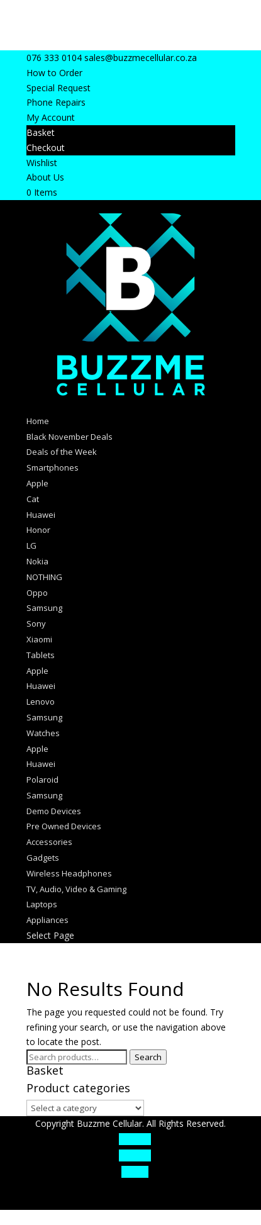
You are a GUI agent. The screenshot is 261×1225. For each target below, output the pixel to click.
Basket (40, 132)
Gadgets (42, 857)
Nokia (37, 561)
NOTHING (44, 577)
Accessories (49, 841)
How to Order (54, 73)
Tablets (40, 655)
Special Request (58, 88)
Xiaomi (39, 639)
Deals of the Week (61, 451)
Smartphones (52, 467)
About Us (45, 177)
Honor (38, 529)
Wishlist (41, 163)
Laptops (41, 904)
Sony (36, 623)
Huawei (40, 514)
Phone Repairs (56, 102)
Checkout (45, 148)
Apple (37, 483)
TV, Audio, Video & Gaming (76, 889)
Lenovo (40, 701)
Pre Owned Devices (63, 826)
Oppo (37, 592)
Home (37, 421)
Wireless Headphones (69, 873)
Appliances (47, 920)
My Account (50, 117)
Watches (43, 733)
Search (148, 1057)
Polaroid (42, 779)
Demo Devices (53, 811)
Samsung (44, 607)
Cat (32, 499)
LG (31, 545)
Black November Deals (69, 436)
